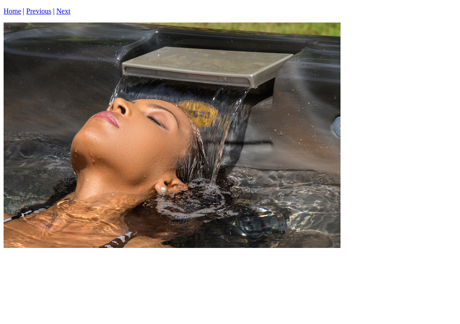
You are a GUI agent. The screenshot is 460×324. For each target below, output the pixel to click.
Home (12, 11)
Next (64, 11)
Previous (38, 11)
